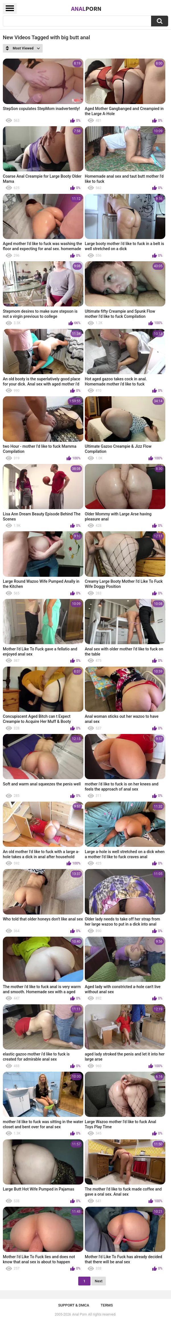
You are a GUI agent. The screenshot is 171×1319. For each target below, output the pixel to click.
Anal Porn (79, 1314)
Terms (107, 1305)
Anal (86, 9)
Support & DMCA (73, 1305)
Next (98, 1281)
